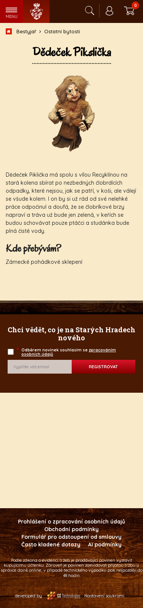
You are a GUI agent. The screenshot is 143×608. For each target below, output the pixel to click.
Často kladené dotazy (50, 544)
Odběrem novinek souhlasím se (67, 352)
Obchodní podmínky (71, 529)
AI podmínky (105, 544)
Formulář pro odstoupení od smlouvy (71, 537)
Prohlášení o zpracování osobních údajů (71, 521)
